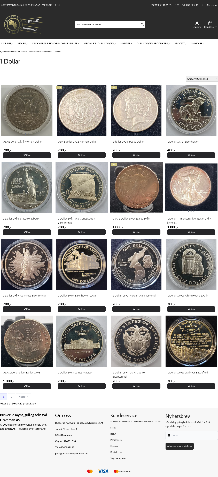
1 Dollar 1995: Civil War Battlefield (187, 372)
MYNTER (10, 51)
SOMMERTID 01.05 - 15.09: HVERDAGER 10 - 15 (177, 5)
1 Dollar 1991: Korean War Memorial (134, 295)
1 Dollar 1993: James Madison (75, 372)
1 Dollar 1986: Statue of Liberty (21, 218)
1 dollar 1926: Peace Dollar (128, 141)
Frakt (113, 427)
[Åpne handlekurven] (210, 24)
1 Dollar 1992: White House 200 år (187, 295)
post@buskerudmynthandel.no (71, 453)
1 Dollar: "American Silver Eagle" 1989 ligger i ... (189, 220)
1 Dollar (57, 51)
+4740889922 (66, 447)
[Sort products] (202, 79)
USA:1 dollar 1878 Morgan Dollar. (22, 141)
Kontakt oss (116, 452)
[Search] (142, 24)
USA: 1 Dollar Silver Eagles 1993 (21, 372)
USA (50, 51)
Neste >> (23, 396)
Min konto (211, 5)
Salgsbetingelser (118, 458)
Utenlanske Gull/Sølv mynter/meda (31, 51)
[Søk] (110, 24)
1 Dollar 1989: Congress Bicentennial (24, 295)
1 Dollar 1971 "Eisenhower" (183, 141)
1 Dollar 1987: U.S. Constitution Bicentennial (76, 220)
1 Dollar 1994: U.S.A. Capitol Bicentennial (128, 374)
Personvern (116, 440)
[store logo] (23, 24)
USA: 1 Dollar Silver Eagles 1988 (131, 218)
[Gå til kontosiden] (197, 24)
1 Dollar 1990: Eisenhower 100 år (77, 295)
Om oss (114, 446)
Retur (113, 433)
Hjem (2, 51)
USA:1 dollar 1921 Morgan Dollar (77, 141)
